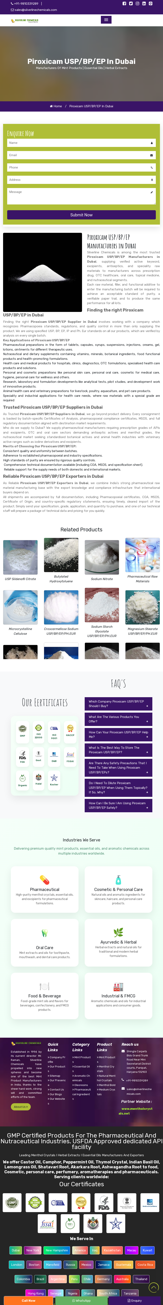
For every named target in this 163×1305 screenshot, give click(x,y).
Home (56, 106)
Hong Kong (36, 1293)
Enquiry (135, 1301)
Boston (34, 1265)
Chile (87, 1279)
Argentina (58, 1279)
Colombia (23, 1279)
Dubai (16, 1250)
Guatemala (123, 1265)
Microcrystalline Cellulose (20, 631)
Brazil (40, 1279)
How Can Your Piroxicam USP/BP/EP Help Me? (118, 734)
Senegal (55, 1293)
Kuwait (147, 1250)
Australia (122, 1279)
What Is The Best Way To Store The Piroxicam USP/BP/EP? (114, 750)
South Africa (108, 1293)
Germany (103, 1279)
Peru (74, 1279)
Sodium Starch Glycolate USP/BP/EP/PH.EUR (101, 631)
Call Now (28, 1301)
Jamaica (103, 1265)
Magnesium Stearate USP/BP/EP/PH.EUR (143, 631)
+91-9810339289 (24, 4)
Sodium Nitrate (102, 579)
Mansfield (52, 1265)
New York (32, 1250)
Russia (70, 1265)
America (80, 1250)
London (16, 1265)
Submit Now (81, 214)
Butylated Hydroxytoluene (61, 579)
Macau (131, 1250)
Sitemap (54, 1075)
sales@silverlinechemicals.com (34, 10)
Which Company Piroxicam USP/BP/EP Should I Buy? (116, 704)
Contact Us (56, 1089)
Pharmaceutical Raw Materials (143, 579)
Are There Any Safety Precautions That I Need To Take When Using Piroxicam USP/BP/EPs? (118, 767)
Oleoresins (80, 1085)
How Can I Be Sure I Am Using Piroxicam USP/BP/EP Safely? (117, 805)
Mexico (86, 1265)
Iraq (94, 1250)
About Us (21, 1106)
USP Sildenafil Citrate (20, 579)
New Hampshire (57, 1250)
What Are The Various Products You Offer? (114, 719)
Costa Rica (145, 1265)
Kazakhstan (112, 1250)
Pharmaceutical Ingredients (81, 1094)
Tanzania (130, 1293)
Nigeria (72, 1293)
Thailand (141, 1279)
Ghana (88, 1293)
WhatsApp (81, 1301)
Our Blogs (55, 1094)
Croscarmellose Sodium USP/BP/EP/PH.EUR (61, 631)
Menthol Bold (106, 1085)
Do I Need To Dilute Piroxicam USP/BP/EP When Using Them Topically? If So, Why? (118, 787)
